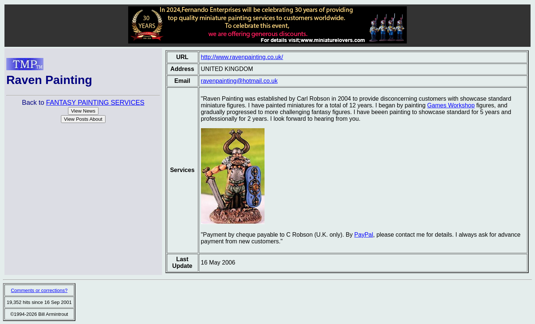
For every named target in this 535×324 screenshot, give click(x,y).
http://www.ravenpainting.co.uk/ (242, 57)
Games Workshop (451, 105)
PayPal (363, 234)
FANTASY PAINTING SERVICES (95, 102)
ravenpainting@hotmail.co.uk (239, 81)
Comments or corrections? (39, 290)
